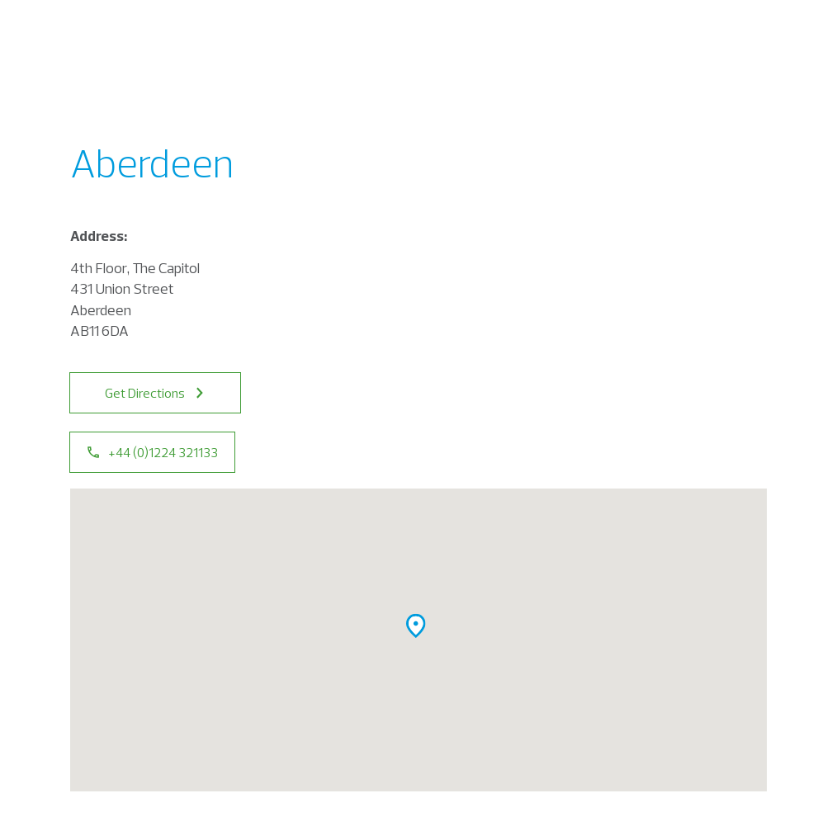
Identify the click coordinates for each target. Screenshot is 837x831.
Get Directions (155, 393)
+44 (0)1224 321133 (152, 452)
